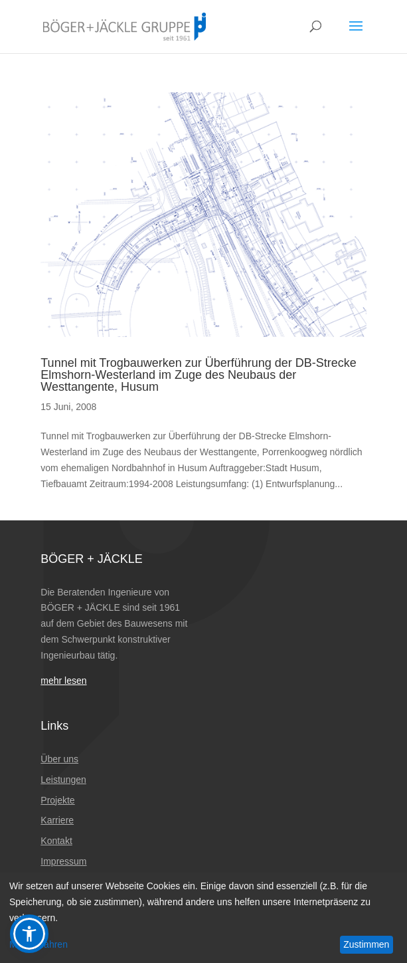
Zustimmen (366, 944)
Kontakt (56, 840)
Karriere (57, 820)
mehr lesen (63, 680)
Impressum (63, 861)
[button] (29, 934)
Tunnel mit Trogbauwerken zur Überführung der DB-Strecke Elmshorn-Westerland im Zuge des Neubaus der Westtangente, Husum (199, 374)
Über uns (59, 759)
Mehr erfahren (38, 944)
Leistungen (63, 779)
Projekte (57, 800)
